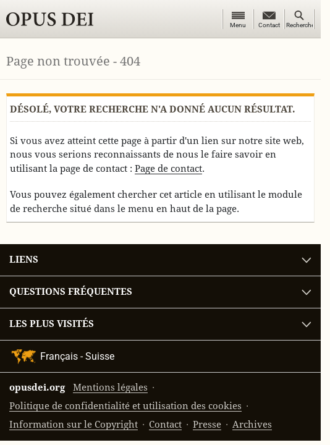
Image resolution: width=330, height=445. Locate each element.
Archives (252, 424)
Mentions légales (110, 387)
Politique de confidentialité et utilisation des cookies (125, 405)
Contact (165, 424)
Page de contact (168, 168)
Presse (207, 424)
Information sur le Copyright (73, 424)
